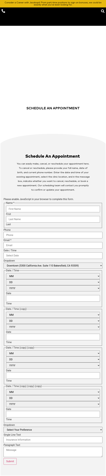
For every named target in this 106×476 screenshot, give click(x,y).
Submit (10, 461)
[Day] (53, 282)
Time (9, 303)
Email (7, 240)
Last (8, 224)
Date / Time (10, 250)
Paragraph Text (12, 445)
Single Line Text (12, 435)
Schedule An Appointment (52, 156)
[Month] (53, 276)
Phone (7, 230)
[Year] (53, 288)
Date (8, 293)
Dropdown (9, 261)
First (8, 214)
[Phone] (53, 235)
